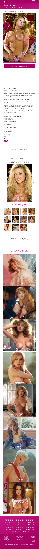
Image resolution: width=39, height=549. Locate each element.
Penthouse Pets (6, 539)
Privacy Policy (33, 536)
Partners (34, 540)
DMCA (34, 538)
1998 (23, 522)
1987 (29, 524)
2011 (9, 520)
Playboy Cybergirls (10, 11)
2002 (9, 522)
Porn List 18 (21, 544)
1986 (32, 524)
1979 (26, 526)
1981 (19, 526)
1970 (26, 527)
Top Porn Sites (16, 544)
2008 (19, 520)
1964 (16, 529)
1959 (32, 529)
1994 (6, 524)
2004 (32, 520)
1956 (18, 531)
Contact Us (33, 541)
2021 (6, 519)
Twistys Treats (6, 540)
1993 (9, 524)
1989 (23, 524)
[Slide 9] (27, 200)
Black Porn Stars (6, 536)
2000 (16, 522)
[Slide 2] (12, 200)
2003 (6, 522)
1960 (29, 529)
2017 (19, 519)
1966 (9, 529)
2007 (23, 520)
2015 (26, 519)
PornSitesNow (11, 544)
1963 (19, 529)
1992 (13, 524)
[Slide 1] (10, 200)
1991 (16, 524)
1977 (32, 526)
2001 (15, 11)
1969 (29, 527)
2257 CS (34, 539)
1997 (26, 522)
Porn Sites (7, 544)
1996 (29, 522)
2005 (29, 520)
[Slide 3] (14, 200)
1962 (23, 529)
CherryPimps (6, 537)
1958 (11, 531)
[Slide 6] (21, 200)
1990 (19, 524)
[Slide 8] (25, 200)
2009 (16, 520)
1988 (26, 524)
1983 (13, 526)
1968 (32, 527)
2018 (16, 519)
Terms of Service (32, 537)
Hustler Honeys (6, 538)
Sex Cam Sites (31, 544)
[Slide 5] (18, 200)
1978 (29, 526)
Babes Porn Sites (25, 544)
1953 (28, 531)
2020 (9, 519)
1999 (19, 522)
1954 (24, 531)
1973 (16, 527)
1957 (14, 531)
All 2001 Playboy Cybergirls (19, 204)
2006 (26, 520)
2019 (13, 519)
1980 (23, 526)
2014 (29, 519)
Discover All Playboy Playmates (19, 251)
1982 (16, 526)
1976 (6, 527)
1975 (9, 527)
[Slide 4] (16, 200)
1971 (23, 527)
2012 (6, 520)
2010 (13, 520)
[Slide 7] (23, 200)
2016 (23, 519)
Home (5, 11)
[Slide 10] (29, 200)
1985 (6, 526)
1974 (13, 527)
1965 (13, 529)
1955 (21, 531)
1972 (19, 527)
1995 (32, 522)
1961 (26, 529)
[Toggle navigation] (33, 1)
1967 (6, 529)
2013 (32, 519)
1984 (9, 526)
